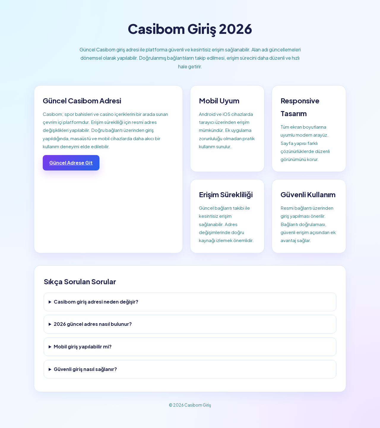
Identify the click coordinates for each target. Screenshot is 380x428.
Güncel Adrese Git (71, 162)
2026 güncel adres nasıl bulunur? (93, 324)
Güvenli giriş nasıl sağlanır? (85, 369)
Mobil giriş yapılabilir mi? (83, 346)
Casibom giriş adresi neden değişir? (96, 302)
